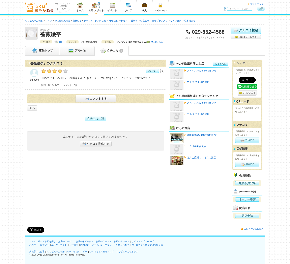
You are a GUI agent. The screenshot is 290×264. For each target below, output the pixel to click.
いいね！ (152, 70)
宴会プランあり (160, 20)
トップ (42, 50)
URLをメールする (245, 37)
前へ (32, 107)
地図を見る (157, 41)
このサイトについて (39, 245)
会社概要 (73, 245)
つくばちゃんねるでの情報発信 (147, 245)
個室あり (144, 20)
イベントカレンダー (77, 251)
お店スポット (96, 7)
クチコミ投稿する (95, 143)
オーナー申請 (247, 199)
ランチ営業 (100, 20)
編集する (247, 164)
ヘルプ (150, 241)
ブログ (128, 7)
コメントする (96, 98)
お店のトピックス (85, 241)
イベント (112, 7)
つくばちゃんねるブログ (101, 251)
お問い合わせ (122, 245)
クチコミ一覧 (95, 118)
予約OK (124, 20)
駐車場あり (189, 20)
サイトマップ (257, 4)
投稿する (247, 140)
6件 (60, 41)
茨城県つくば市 (37, 251)
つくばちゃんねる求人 (127, 251)
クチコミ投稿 (245, 30)
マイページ (160, 7)
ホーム (80, 7)
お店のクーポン (66, 241)
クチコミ (111, 50)
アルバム (77, 50)
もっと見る (220, 63)
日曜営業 (113, 20)
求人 (144, 7)
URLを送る (247, 93)
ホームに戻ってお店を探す (42, 241)
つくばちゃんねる (56, 251)
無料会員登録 (247, 183)
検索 (261, 8)
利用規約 (84, 245)
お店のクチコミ (103, 241)
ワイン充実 (175, 20)
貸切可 (134, 20)
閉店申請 (247, 215)
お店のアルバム (121, 241)
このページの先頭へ (254, 228)
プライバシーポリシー (103, 245)
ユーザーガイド (59, 245)
